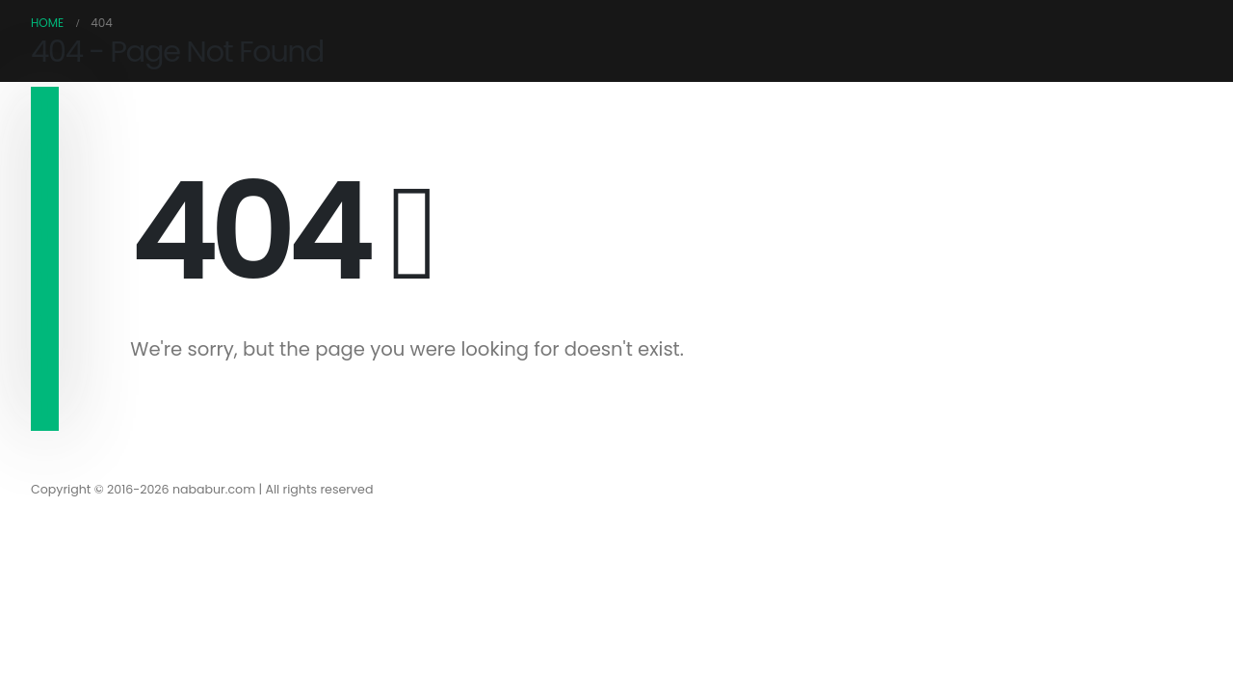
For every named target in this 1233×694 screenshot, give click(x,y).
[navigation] (45, 108)
